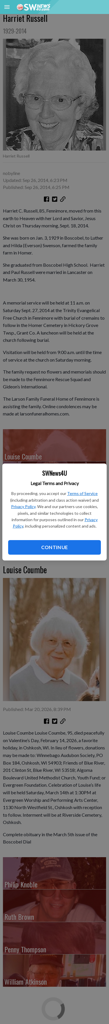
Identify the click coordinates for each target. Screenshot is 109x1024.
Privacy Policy (23, 506)
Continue (54, 547)
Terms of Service (82, 493)
